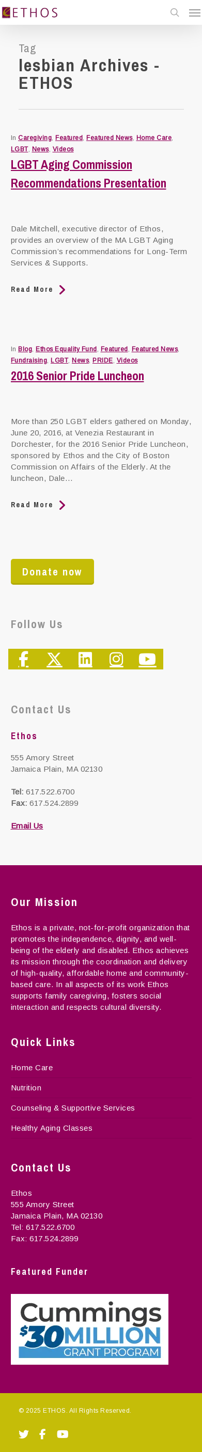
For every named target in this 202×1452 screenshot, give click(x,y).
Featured (69, 138)
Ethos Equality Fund (66, 349)
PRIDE (102, 360)
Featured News (109, 138)
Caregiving (35, 138)
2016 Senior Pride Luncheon (77, 375)
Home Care (154, 138)
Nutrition (26, 1087)
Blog (25, 349)
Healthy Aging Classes (52, 1127)
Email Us (27, 825)
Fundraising (29, 360)
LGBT (19, 149)
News (40, 149)
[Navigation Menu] (194, 12)
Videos (63, 149)
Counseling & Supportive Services (73, 1107)
